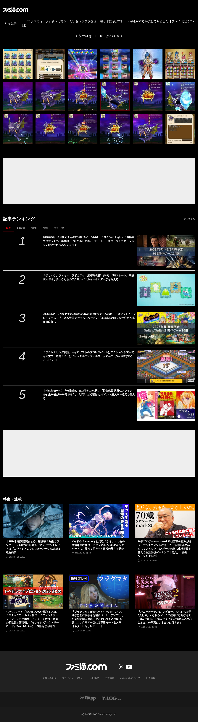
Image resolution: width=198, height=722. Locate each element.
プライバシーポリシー (73, 678)
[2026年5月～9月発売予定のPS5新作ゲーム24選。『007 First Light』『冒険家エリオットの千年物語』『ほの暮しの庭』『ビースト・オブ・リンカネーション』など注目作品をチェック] (166, 251)
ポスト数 (59, 228)
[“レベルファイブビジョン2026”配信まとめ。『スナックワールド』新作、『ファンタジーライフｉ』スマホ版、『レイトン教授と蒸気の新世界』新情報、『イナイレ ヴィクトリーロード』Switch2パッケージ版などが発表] (33, 591)
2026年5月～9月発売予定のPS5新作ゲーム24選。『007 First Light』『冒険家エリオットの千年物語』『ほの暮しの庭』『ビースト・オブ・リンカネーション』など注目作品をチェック (88, 241)
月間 (45, 228)
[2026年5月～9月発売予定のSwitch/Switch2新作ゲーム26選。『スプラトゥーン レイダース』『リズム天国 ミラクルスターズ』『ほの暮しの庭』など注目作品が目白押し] (166, 328)
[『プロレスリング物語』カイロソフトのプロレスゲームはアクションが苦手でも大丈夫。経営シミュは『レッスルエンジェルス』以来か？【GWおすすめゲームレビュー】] (166, 366)
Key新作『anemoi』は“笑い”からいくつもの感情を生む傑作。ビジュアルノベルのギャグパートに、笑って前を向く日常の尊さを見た (98, 545)
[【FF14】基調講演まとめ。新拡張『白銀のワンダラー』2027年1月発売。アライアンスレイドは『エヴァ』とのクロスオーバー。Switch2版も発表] (33, 521)
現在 (8, 228)
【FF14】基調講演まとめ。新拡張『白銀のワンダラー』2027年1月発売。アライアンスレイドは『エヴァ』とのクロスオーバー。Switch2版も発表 (33, 547)
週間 (33, 228)
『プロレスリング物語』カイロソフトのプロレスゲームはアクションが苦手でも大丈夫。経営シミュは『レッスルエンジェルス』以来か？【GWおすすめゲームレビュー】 (89, 356)
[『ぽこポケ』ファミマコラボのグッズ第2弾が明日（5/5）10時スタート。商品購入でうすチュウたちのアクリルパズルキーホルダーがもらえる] (166, 290)
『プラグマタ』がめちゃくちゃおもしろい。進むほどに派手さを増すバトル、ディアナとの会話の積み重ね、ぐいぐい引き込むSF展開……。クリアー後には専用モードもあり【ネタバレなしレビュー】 (98, 619)
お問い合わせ (49, 678)
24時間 (21, 228)
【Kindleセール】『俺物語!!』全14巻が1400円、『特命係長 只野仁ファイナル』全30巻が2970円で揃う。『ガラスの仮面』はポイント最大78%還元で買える (89, 394)
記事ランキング (19, 218)
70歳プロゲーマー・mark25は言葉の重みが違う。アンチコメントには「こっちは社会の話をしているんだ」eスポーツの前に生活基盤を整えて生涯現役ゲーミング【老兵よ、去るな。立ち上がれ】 (164, 548)
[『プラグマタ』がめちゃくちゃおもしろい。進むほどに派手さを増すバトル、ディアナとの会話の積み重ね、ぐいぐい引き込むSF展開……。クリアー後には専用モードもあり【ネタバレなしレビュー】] (99, 591)
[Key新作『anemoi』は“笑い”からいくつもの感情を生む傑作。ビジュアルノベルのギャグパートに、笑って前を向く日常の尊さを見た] (99, 521)
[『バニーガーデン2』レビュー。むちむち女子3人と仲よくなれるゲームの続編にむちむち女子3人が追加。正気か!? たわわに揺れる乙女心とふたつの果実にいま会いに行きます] (165, 591)
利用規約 (95, 678)
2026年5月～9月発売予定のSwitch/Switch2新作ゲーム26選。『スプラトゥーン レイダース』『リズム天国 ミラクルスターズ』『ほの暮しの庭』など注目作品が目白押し (89, 317)
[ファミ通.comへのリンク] (15, 9)
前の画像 (85, 36)
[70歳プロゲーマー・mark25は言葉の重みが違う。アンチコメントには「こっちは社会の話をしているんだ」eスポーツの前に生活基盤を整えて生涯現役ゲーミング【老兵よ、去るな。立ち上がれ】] (165, 521)
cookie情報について (130, 678)
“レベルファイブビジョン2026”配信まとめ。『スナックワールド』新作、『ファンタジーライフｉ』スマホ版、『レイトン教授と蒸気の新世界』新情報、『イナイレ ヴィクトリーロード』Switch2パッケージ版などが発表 (32, 619)
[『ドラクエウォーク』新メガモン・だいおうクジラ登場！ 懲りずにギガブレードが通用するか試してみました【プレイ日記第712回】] (18, 64)
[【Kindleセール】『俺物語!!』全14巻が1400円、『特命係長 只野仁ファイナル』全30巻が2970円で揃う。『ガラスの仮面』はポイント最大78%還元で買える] (166, 405)
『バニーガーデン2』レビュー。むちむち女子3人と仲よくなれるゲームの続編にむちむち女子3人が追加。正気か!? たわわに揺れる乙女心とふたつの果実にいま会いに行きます (165, 617)
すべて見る (189, 219)
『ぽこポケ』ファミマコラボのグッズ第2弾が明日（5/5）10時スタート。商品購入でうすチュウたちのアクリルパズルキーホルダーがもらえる (88, 277)
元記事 (10, 24)
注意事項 (109, 678)
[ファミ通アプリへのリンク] (88, 698)
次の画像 (113, 36)
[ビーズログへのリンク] (111, 698)
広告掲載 (150, 678)
